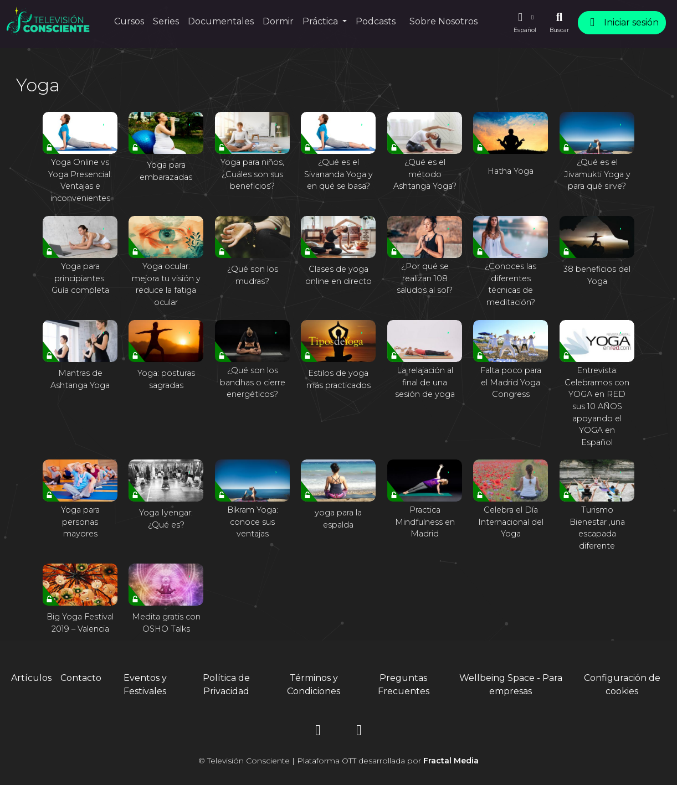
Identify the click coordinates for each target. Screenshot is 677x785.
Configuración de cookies (622, 684)
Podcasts (376, 21)
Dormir (278, 21)
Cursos (129, 21)
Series (166, 21)
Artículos (31, 678)
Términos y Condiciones (313, 684)
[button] (525, 22)
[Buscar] (559, 22)
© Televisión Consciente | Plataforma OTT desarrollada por (338, 761)
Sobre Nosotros (443, 21)
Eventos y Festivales (145, 684)
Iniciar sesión (622, 22)
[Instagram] (318, 732)
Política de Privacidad (226, 684)
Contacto (80, 678)
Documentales (221, 21)
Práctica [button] (321, 21)
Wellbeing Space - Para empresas (510, 684)
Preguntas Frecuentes (403, 684)
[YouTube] (358, 732)
